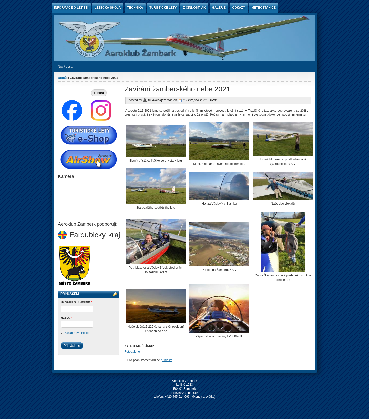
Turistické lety (163, 7)
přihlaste (166, 360)
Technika (135, 7)
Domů (62, 78)
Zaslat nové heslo (77, 333)
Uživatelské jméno (76, 302)
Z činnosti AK (194, 7)
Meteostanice (264, 7)
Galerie (219, 7)
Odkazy (238, 7)
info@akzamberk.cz (184, 393)
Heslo (66, 317)
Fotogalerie (132, 351)
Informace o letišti (71, 7)
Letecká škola (108, 7)
